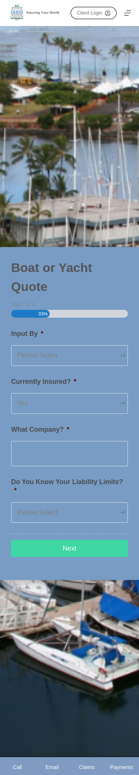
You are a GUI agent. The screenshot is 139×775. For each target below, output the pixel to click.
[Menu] (127, 13)
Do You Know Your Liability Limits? (67, 486)
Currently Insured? (43, 381)
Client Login (93, 13)
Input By (27, 333)
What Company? (40, 429)
